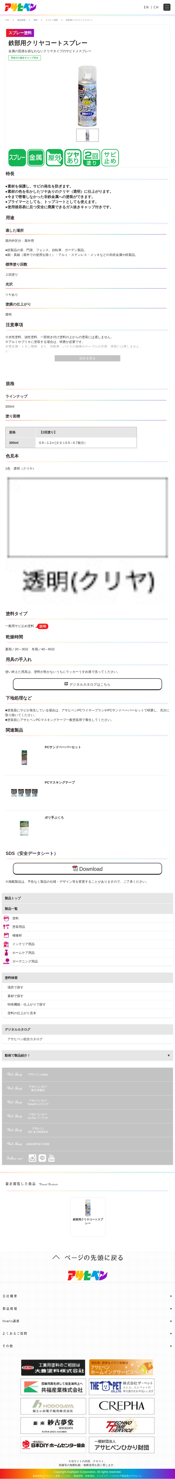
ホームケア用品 (23, 952)
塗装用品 (18, 927)
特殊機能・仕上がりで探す (27, 1004)
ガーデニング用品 (25, 961)
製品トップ (13, 898)
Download (87, 869)
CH (156, 7)
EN (146, 7)
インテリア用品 (23, 944)
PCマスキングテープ (41, 792)
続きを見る (87, 358)
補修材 (17, 935)
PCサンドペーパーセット (44, 757)
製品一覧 (11, 909)
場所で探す (15, 987)
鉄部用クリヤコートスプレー (88, 1212)
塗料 (15, 918)
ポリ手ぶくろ (35, 828)
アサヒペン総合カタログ (25, 1039)
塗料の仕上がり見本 (22, 1013)
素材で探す (15, 996)
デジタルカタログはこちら (87, 684)
